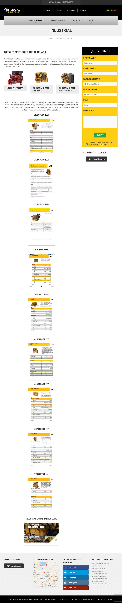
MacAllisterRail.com (98, 581)
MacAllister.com (97, 566)
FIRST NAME (88, 58)
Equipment (60, 38)
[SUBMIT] (100, 135)
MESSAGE (87, 111)
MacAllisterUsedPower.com (100, 563)
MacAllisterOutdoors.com (99, 579)
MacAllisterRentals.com (99, 568)
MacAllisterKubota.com (99, 576)
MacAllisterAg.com (97, 571)
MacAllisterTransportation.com (101, 584)
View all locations (96, 159)
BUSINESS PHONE (91, 79)
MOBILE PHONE (90, 90)
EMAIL (86, 100)
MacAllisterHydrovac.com (99, 573)
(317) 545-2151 (112, 10)
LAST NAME (88, 69)
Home (51, 38)
